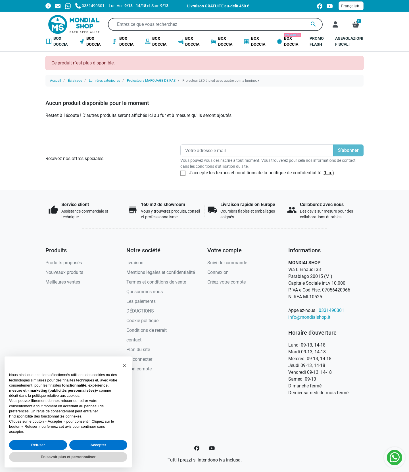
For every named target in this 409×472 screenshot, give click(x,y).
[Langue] (351, 5)
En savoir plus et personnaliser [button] (68, 457)
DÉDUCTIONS (140, 311)
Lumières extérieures (104, 81)
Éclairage (75, 81)
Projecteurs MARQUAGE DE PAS (151, 81)
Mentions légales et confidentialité (160, 272)
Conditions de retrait (146, 330)
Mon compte (139, 369)
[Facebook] (197, 448)
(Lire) (329, 172)
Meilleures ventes (62, 282)
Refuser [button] (38, 445)
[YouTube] (212, 448)
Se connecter (139, 359)
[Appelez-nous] (90, 5)
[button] (356, 24)
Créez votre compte (226, 282)
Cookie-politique (142, 320)
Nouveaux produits (64, 272)
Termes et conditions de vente (156, 282)
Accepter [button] (98, 445)
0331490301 (331, 310)
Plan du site (138, 349)
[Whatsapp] (68, 5)
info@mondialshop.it (309, 317)
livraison (134, 262)
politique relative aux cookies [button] (55, 395)
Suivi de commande (227, 262)
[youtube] (330, 6)
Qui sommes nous (144, 291)
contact (133, 340)
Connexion (218, 272)
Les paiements (141, 301)
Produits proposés (63, 262)
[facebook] (319, 6)
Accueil (55, 81)
